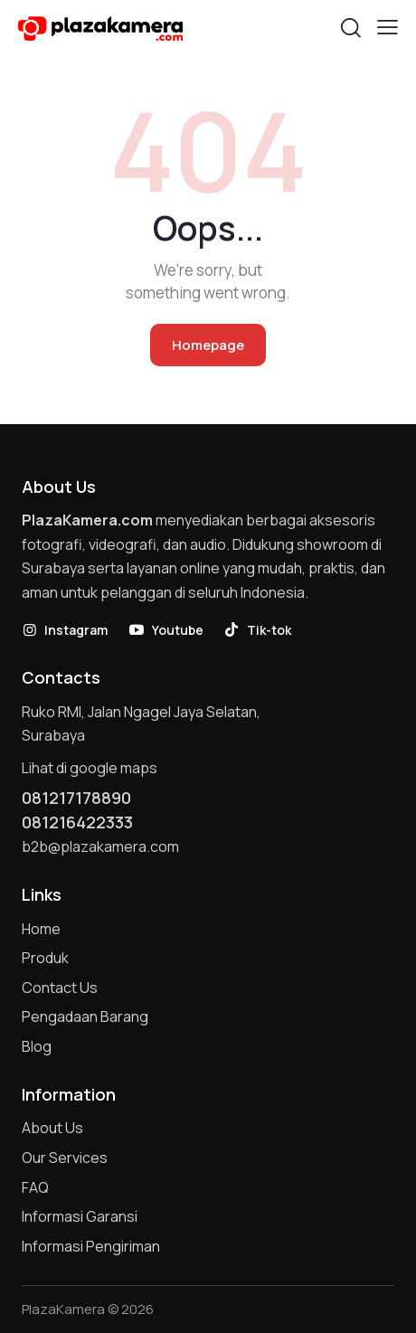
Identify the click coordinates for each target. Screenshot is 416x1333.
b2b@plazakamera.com (100, 846)
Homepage (208, 345)
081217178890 (76, 797)
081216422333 (77, 822)
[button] (387, 27)
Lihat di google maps (89, 768)
